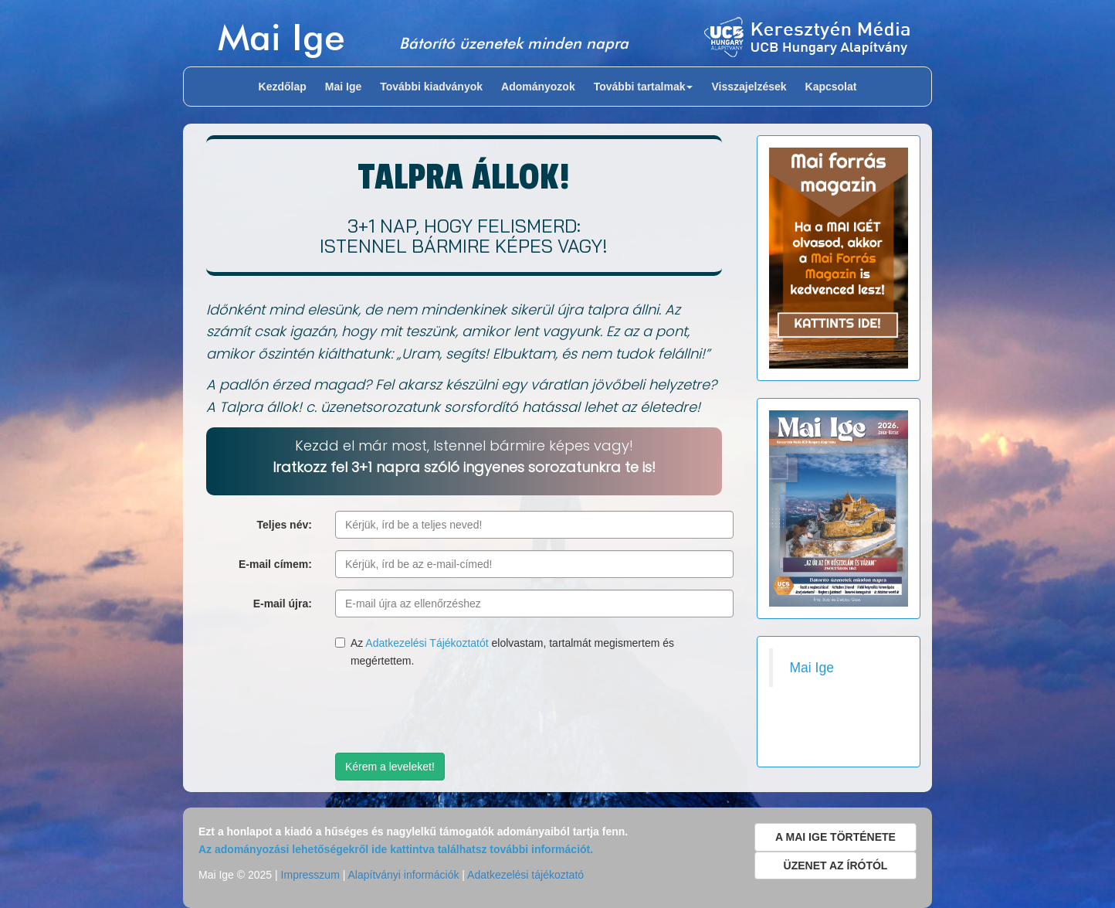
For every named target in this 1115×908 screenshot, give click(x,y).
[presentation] (452, 711)
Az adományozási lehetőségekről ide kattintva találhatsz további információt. (395, 849)
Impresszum (310, 875)
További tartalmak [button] (643, 86)
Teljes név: (284, 525)
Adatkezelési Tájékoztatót (426, 643)
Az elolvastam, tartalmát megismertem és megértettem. (504, 651)
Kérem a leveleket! (390, 766)
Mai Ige (281, 37)
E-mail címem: (275, 564)
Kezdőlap (283, 86)
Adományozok (538, 86)
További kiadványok (431, 86)
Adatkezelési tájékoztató (525, 875)
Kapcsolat (831, 86)
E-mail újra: (282, 603)
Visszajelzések (748, 86)
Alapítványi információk (403, 875)
